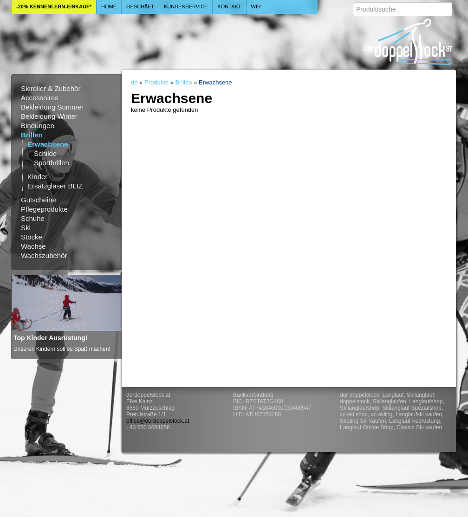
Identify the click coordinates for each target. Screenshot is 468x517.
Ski (26, 228)
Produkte (156, 82)
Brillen (32, 135)
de (134, 82)
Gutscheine (38, 200)
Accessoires (39, 98)
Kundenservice (186, 6)
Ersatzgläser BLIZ (55, 186)
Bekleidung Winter (49, 116)
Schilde (45, 153)
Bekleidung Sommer (52, 107)
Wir (256, 6)
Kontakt (229, 6)
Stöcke (31, 237)
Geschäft (140, 6)
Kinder (37, 177)
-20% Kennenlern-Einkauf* (53, 6)
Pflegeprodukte (44, 209)
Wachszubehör (44, 255)
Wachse (33, 246)
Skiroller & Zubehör (50, 88)
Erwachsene (47, 144)
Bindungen (37, 125)
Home (109, 6)
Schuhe (33, 218)
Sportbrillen (51, 163)
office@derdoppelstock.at (157, 421)
